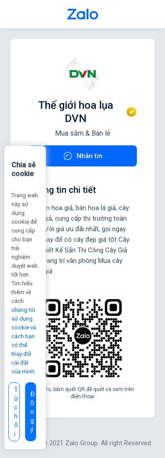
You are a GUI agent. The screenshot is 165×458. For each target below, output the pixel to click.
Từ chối (16, 412)
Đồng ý (32, 411)
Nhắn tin (82, 156)
